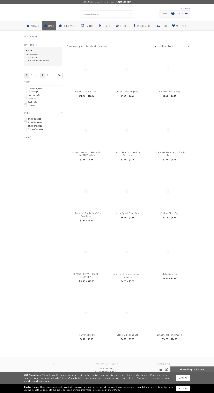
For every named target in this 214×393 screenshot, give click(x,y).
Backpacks (33, 58)
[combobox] (175, 46)
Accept (183, 378)
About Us (84, 8)
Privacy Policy (113, 390)
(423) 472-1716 (124, 2)
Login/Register (184, 8)
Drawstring (34, 54)
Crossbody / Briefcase (38, 61)
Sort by (156, 46)
